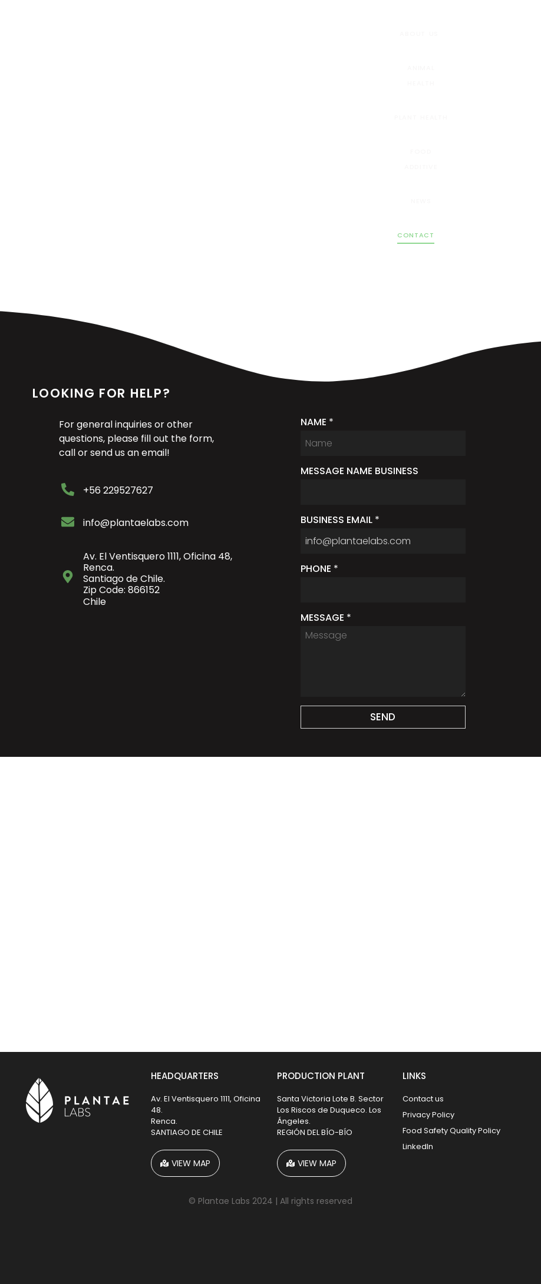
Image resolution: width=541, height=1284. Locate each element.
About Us (419, 33)
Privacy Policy (428, 1114)
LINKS (414, 1076)
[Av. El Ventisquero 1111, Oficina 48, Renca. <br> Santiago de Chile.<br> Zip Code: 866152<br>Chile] (67, 577)
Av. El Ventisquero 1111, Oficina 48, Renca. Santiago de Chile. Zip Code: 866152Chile (157, 579)
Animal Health (420, 75)
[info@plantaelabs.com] (67, 523)
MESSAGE (326, 618)
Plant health (420, 117)
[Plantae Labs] (270, 904)
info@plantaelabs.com (136, 523)
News (421, 201)
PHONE (319, 569)
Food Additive (421, 159)
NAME (317, 422)
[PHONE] (383, 590)
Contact (415, 235)
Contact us (423, 1098)
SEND (382, 717)
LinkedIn (418, 1146)
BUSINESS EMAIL (340, 520)
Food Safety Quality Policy (451, 1130)
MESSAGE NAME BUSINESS (359, 471)
